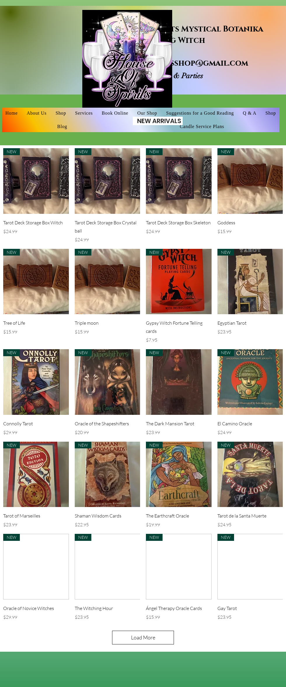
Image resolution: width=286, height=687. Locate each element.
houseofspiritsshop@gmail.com (178, 63)
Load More (143, 637)
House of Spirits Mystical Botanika (185, 29)
